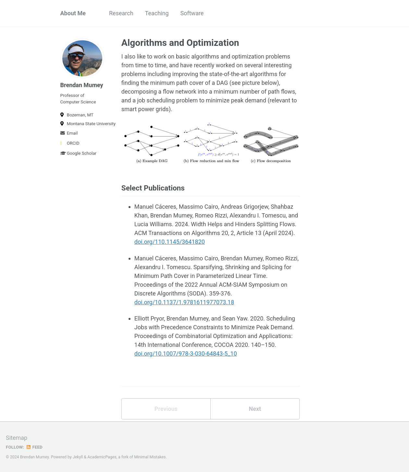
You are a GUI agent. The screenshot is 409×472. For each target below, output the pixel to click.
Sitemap (16, 437)
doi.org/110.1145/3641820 (169, 241)
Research (121, 13)
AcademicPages (101, 457)
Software (192, 13)
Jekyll (78, 457)
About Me (73, 13)
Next (255, 408)
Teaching (157, 13)
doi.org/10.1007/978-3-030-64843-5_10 (185, 353)
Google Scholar (78, 153)
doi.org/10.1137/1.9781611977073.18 (184, 302)
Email (69, 133)
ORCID (70, 143)
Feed (34, 447)
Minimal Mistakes (150, 457)
